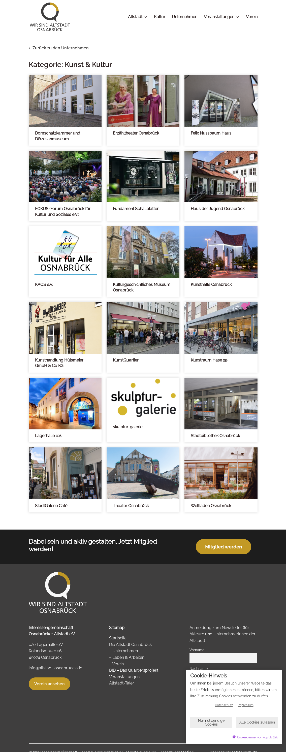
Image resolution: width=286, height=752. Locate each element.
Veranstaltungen (219, 17)
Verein (252, 17)
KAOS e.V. (44, 284)
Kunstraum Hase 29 (209, 360)
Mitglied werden (223, 546)
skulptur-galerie (127, 426)
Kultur (159, 17)
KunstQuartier (126, 360)
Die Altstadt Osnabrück (130, 644)
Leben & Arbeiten (128, 657)
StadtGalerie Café (51, 505)
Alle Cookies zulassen (257, 722)
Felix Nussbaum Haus (211, 133)
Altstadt (135, 17)
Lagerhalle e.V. (48, 435)
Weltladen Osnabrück (211, 505)
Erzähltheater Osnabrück (136, 133)
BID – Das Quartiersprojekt (133, 670)
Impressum (245, 705)
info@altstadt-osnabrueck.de (55, 668)
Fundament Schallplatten (136, 208)
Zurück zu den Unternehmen (61, 48)
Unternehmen (184, 17)
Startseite (117, 638)
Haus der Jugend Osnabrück (217, 208)
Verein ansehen (49, 683)
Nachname (198, 668)
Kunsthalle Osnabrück (211, 284)
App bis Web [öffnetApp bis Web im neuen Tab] (270, 737)
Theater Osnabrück (131, 505)
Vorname (196, 650)
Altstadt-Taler (121, 683)
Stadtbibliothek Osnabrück (215, 435)
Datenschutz (224, 705)
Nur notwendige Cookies (211, 722)
